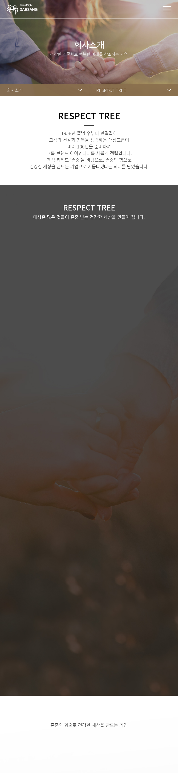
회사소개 (15, 90)
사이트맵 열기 (167, 9)
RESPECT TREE (111, 90)
